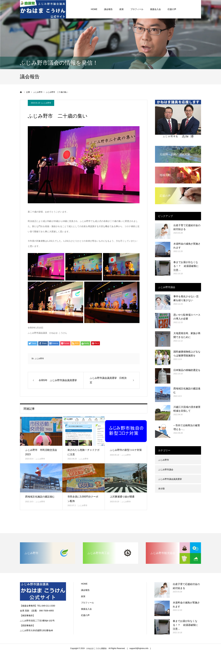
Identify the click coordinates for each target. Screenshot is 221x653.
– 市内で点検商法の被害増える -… (186, 427)
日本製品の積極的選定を (186, 370)
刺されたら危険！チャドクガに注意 (83, 452)
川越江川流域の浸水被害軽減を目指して (186, 409)
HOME (84, 584)
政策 (83, 596)
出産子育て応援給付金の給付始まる (186, 227)
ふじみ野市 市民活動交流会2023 (41, 452)
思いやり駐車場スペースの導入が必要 (186, 317)
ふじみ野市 (46, 103)
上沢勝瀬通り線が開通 (122, 496)
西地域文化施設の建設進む (40, 496)
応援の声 (85, 615)
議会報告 (85, 590)
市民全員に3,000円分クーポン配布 (83, 498)
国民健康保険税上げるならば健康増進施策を (186, 353)
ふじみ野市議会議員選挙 (170, 479)
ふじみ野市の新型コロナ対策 (126, 450)
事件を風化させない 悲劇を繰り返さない (186, 298)
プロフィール (87, 602)
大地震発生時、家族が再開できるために (186, 335)
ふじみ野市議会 (165, 469)
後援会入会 (86, 609)
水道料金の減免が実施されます (186, 245)
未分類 (161, 488)
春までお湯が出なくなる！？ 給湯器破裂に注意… (186, 266)
